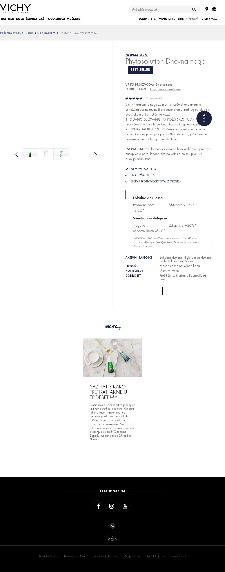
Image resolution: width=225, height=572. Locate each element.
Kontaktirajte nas (156, 556)
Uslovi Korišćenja (48, 556)
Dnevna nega (164, 84)
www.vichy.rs (179, 556)
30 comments (153, 98)
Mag (209, 19)
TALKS (167, 19)
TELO (11, 19)
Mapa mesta (132, 556)
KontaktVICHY (112, 532)
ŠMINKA (31, 19)
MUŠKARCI (74, 19)
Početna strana (12, 33)
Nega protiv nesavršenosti (165, 89)
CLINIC (147, 19)
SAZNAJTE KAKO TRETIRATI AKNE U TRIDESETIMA (108, 392)
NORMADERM (46, 33)
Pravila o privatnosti (75, 556)
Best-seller (140, 69)
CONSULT (188, 18)
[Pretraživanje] (194, 9)
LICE (3, 19)
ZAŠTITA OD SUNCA (52, 19)
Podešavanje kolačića (105, 556)
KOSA (20, 19)
